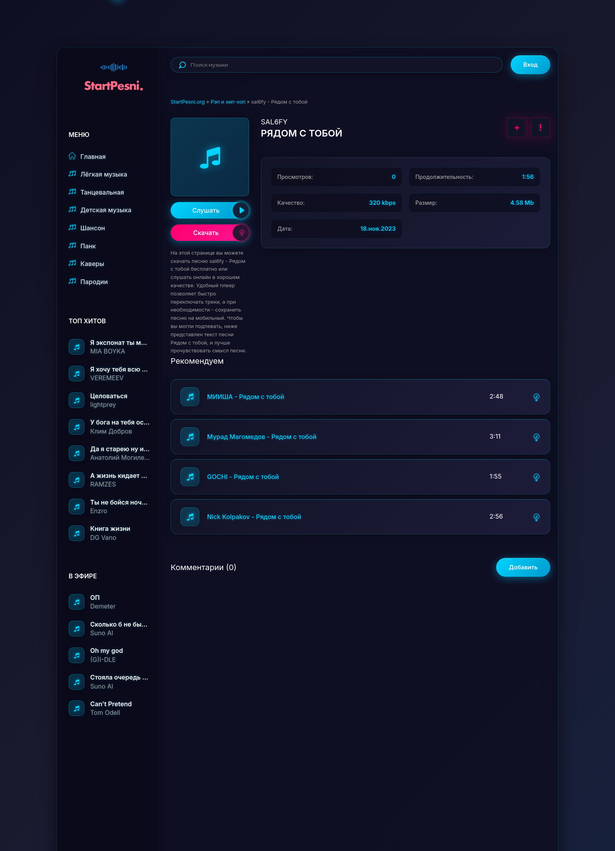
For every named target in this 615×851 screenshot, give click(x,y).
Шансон (87, 228)
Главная (87, 156)
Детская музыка (100, 210)
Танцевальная (96, 192)
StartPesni (114, 73)
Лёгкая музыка (98, 174)
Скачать (221, 232)
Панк (82, 246)
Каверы (86, 263)
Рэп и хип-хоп (228, 101)
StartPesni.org (188, 101)
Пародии (88, 281)
